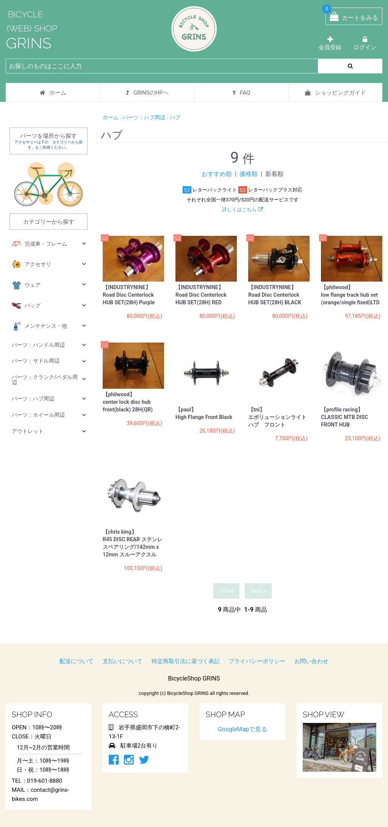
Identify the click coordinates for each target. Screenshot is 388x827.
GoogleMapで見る (242, 729)
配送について (76, 661)
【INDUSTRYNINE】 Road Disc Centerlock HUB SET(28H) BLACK (274, 294)
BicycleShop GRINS (194, 678)
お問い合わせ (311, 661)
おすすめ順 (217, 174)
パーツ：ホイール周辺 (49, 414)
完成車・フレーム (49, 244)
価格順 (248, 174)
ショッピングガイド (335, 92)
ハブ (175, 117)
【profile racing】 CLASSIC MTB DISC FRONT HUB (344, 417)
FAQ (241, 92)
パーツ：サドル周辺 (49, 361)
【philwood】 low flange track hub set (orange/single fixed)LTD (350, 294)
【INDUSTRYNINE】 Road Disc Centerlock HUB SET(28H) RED (201, 294)
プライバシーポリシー (256, 661)
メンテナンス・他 (49, 326)
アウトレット (49, 431)
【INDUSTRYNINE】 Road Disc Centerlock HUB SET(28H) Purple (129, 294)
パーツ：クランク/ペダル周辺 (49, 379)
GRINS (28, 43)
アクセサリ (49, 264)
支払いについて (122, 661)
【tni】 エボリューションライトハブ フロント (277, 417)
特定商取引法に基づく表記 (186, 661)
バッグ (49, 306)
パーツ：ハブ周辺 (49, 398)
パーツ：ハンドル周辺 (49, 344)
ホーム (53, 92)
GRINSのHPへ (147, 92)
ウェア (49, 285)
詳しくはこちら (242, 209)
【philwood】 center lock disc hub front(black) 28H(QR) (128, 402)
